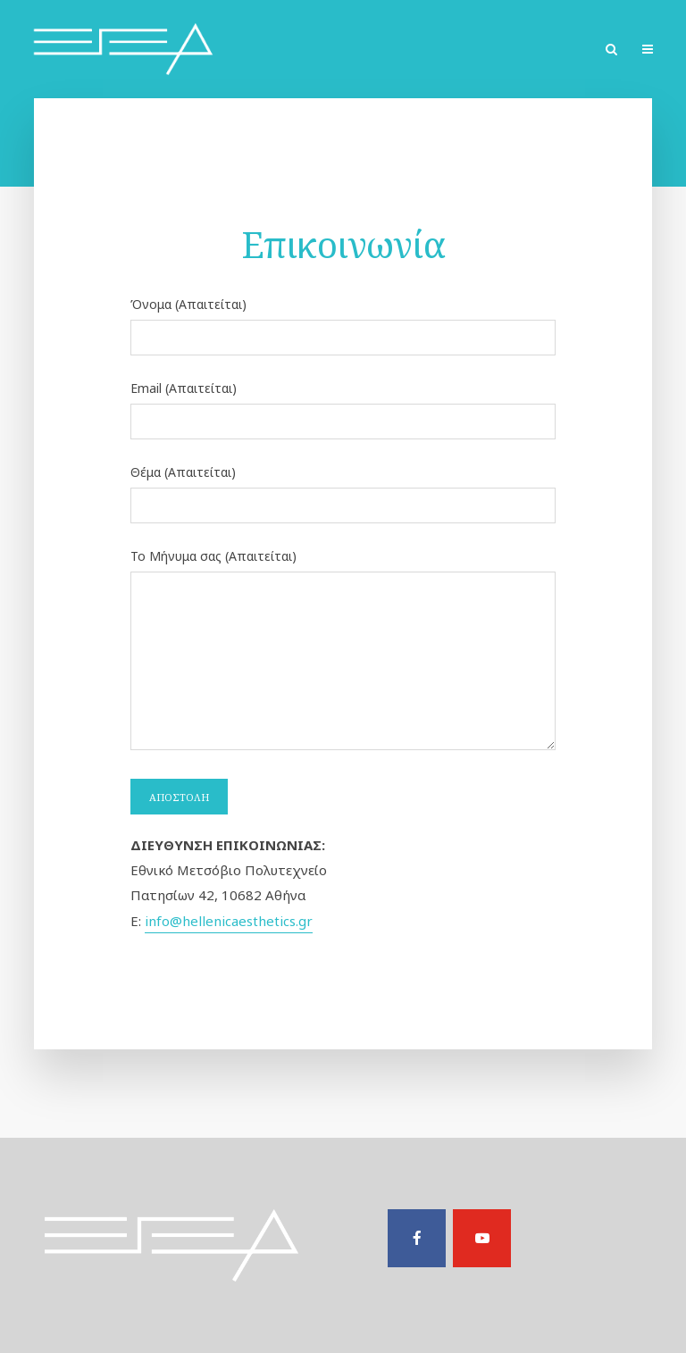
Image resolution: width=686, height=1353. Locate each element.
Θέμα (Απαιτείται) (343, 490)
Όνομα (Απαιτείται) (343, 322)
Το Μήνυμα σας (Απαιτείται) (343, 651)
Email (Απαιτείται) (343, 406)
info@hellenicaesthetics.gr (229, 921)
